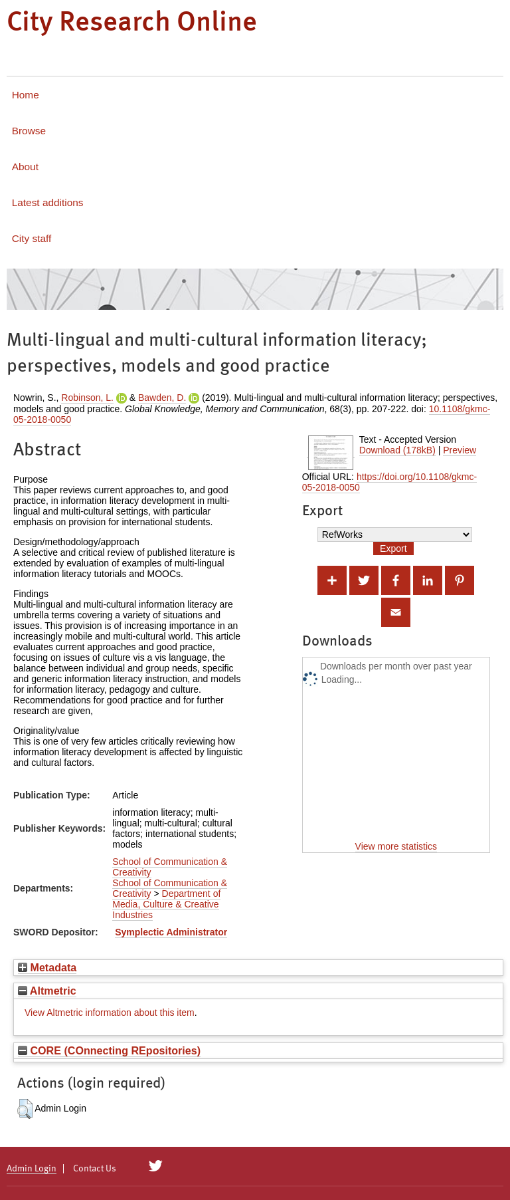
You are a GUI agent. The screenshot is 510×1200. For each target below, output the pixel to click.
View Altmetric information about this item (110, 1012)
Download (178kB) (397, 450)
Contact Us (94, 1168)
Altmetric (47, 991)
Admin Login (31, 1168)
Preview (459, 450)
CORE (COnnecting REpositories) (109, 1050)
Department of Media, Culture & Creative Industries (166, 904)
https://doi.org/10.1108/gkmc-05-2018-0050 (389, 482)
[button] (25, 1109)
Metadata (47, 967)
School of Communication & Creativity (169, 867)
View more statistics (396, 846)
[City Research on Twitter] (155, 1166)
